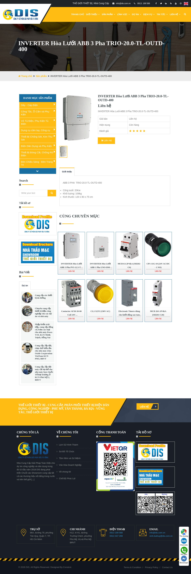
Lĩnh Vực (123, 14)
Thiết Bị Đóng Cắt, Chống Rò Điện (37, 154)
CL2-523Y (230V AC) (100, 311)
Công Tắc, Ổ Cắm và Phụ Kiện (35, 113)
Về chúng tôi (65, 471)
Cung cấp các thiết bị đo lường (43, 296)
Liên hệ (149, 406)
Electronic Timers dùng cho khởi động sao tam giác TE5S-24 (129, 315)
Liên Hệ (175, 14)
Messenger (184, 560)
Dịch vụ (149, 14)
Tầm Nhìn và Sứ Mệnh (70, 458)
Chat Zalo (184, 542)
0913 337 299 (116, 536)
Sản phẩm (108, 14)
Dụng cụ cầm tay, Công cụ (35, 130)
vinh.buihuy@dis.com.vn (161, 536)
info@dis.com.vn (157, 532)
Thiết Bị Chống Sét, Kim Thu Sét (36, 138)
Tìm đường (184, 533)
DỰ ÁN (136, 14)
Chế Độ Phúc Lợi (67, 478)
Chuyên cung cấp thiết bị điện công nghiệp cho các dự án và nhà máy (43, 312)
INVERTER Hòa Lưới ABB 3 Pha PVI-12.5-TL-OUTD (71, 267)
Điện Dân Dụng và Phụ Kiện (36, 146)
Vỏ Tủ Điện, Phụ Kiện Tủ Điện (34, 122)
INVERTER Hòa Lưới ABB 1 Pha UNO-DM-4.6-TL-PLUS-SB (100, 267)
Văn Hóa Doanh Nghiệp (70, 465)
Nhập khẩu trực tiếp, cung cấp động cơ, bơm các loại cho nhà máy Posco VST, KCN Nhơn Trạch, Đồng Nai (44, 331)
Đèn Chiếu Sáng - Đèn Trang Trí (37, 163)
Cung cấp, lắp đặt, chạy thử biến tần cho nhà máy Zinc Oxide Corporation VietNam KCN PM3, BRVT (43, 352)
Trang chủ (77, 14)
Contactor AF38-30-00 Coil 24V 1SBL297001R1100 (71, 315)
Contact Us (167, 567)
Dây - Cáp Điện (29, 105)
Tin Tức (162, 14)
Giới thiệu (67, 171)
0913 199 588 (116, 532)
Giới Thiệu (93, 14)
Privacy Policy (151, 567)
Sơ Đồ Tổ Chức (66, 451)
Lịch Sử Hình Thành (68, 445)
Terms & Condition (132, 567)
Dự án (25, 285)
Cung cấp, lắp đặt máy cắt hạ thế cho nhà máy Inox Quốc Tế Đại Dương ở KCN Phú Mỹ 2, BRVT (44, 373)
